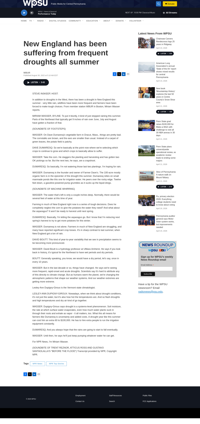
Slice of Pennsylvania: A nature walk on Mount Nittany (166, 180)
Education (92, 27)
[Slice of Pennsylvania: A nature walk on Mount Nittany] (146, 181)
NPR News (37, 369)
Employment (80, 401)
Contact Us (80, 407)
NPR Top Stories (56, 369)
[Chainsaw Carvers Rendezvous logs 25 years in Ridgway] (146, 48)
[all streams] (170, 18)
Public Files (147, 401)
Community (75, 27)
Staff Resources (115, 401)
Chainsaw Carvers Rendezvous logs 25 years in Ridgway (165, 47)
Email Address (147, 271)
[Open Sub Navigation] (34, 27)
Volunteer (135, 27)
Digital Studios (57, 27)
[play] (24, 18)
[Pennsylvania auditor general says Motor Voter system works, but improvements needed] (146, 225)
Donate (173, 6)
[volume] (32, 18)
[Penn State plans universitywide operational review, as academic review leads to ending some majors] (146, 156)
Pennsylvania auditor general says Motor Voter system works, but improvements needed (165, 227)
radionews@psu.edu (150, 297)
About (106, 27)
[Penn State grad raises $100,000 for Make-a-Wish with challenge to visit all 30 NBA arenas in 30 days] (146, 131)
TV (30, 27)
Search (112, 407)
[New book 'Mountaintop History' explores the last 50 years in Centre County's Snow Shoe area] (146, 98)
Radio (40, 27)
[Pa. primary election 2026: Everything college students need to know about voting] (146, 206)
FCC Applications (149, 407)
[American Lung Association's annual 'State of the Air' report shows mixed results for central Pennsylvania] (146, 73)
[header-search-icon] (159, 6)
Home (24, 27)
